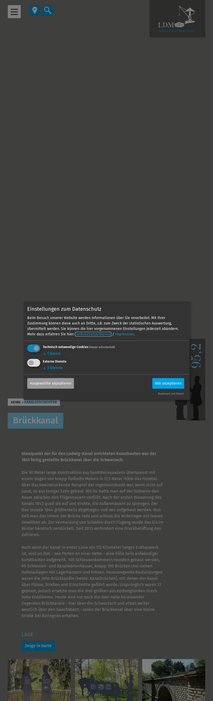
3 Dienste (53, 368)
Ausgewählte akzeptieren (50, 383)
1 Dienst (51, 353)
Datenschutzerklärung (93, 334)
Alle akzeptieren (168, 383)
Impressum (124, 334)
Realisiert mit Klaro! (171, 393)
